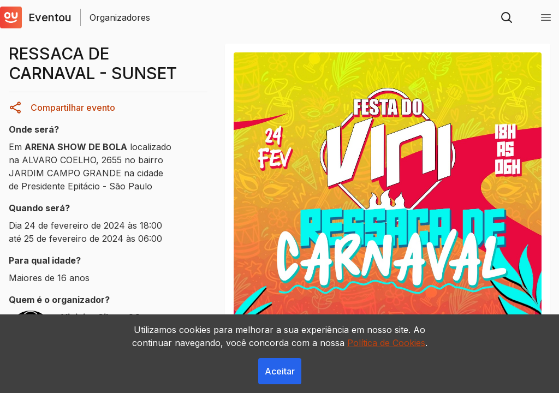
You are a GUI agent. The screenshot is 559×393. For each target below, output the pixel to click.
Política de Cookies (386, 342)
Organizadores (120, 17)
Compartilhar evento (62, 107)
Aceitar (280, 371)
